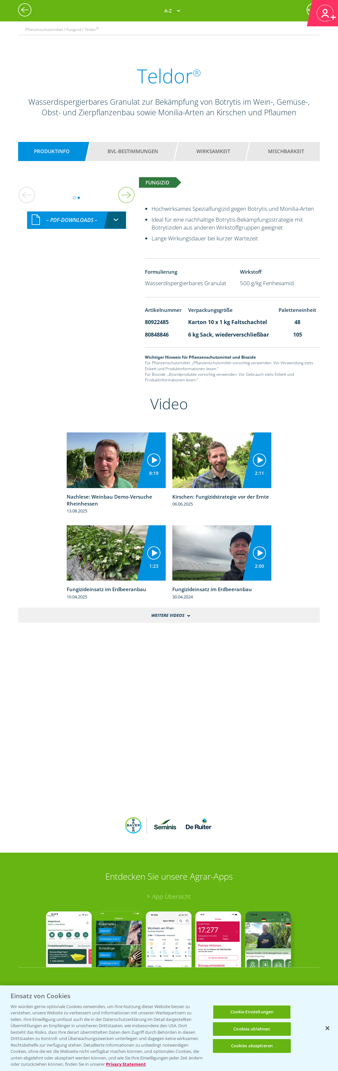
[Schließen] (327, 1028)
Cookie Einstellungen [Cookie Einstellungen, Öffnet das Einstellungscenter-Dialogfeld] (252, 1012)
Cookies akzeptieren (252, 1046)
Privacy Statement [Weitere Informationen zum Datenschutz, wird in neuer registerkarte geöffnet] (126, 1064)
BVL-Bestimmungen (133, 151)
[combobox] (76, 220)
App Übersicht (171, 896)
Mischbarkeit (286, 151)
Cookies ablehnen (251, 1029)
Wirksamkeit (213, 151)
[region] (169, 1028)
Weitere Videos (167, 615)
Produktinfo (52, 151)
